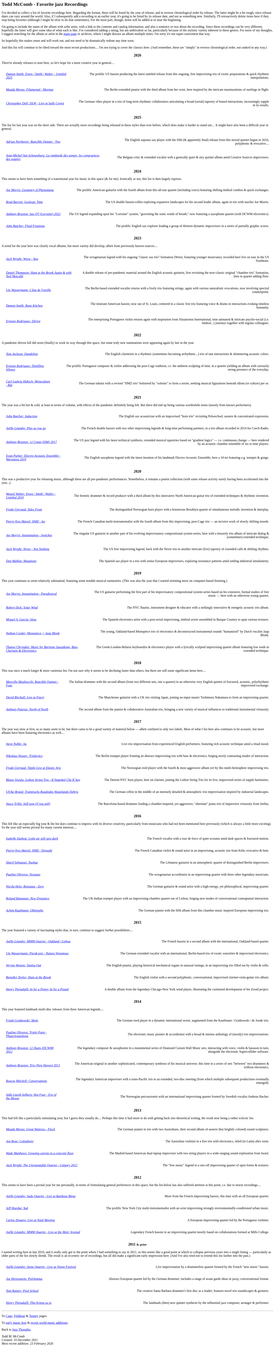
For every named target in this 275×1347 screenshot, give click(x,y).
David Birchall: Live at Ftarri (25, 697)
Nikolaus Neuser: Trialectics (24, 756)
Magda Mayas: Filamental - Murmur (30, 89)
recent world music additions (49, 1322)
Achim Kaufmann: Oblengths (24, 910)
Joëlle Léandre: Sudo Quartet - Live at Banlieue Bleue (41, 1196)
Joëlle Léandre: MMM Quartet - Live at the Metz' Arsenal (43, 1232)
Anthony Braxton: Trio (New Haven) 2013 (33, 1065)
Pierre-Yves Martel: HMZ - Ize (25, 521)
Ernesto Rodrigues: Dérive (23, 321)
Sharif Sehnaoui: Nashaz (22, 862)
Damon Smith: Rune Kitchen (24, 305)
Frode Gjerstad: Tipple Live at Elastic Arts (33, 768)
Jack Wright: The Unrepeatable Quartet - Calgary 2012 (41, 1165)
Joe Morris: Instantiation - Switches (29, 535)
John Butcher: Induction (21, 416)
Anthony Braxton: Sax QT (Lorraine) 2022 (33, 214)
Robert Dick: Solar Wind (22, 607)
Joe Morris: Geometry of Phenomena (30, 190)
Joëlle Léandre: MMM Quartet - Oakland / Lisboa (38, 941)
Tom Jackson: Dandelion (22, 354)
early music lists (16, 1322)
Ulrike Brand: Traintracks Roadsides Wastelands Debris (42, 792)
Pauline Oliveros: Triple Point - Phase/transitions (26, 1034)
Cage (9, 1316)
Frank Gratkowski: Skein (22, 1020)
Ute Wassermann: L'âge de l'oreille (28, 290)
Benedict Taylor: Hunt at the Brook (28, 977)
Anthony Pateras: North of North (27, 709)
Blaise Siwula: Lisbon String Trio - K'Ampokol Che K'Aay (43, 780)
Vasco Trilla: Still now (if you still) (28, 803)
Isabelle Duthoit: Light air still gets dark (32, 838)
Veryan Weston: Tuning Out (23, 965)
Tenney (34, 1316)
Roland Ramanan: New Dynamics (27, 898)
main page (70, 34)
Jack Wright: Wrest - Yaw (22, 259)
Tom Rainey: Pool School (22, 1290)
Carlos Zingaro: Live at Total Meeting (30, 1220)
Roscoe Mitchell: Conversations (26, 1081)
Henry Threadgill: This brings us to (28, 1302)
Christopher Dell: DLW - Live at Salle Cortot (35, 103)
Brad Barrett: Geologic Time (24, 202)
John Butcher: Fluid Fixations (25, 226)
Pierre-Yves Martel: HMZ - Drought (29, 850)
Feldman (19, 1316)
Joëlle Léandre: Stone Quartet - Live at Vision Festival (41, 1267)
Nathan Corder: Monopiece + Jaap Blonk (33, 633)
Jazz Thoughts (21, 1329)
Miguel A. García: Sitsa (21, 619)
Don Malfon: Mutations (21, 561)
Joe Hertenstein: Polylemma (24, 1279)
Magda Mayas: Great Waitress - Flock (30, 1129)
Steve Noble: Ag (16, 744)
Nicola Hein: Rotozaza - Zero (25, 886)
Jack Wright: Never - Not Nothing (27, 549)
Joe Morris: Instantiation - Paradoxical (31, 593)
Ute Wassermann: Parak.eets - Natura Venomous (37, 953)
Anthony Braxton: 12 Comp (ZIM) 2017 (31, 442)
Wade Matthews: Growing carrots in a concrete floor (40, 1153)
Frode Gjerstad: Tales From (24, 509)
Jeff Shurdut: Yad (17, 1208)
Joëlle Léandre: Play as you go (26, 428)
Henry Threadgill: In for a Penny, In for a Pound (37, 989)
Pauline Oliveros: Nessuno (23, 874)
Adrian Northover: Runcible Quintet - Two (33, 141)
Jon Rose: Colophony (20, 1141)
